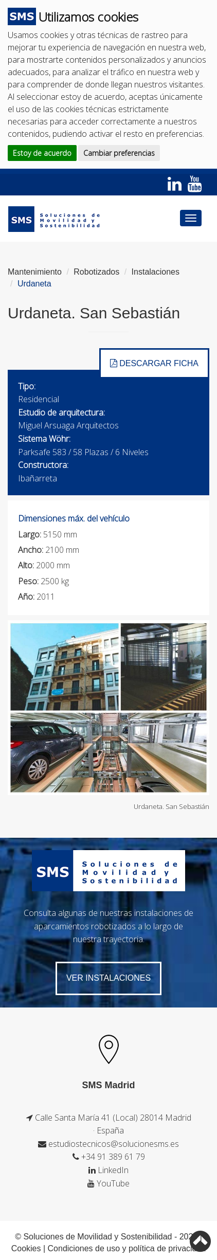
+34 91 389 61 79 (113, 1156)
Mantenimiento (35, 271)
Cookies (26, 1248)
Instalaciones (155, 271)
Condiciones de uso (84, 1248)
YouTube (113, 1183)
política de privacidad (167, 1248)
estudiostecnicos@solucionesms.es (113, 1143)
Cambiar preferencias (119, 153)
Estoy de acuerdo (42, 153)
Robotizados (96, 271)
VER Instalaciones (108, 978)
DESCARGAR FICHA (154, 363)
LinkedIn (113, 1170)
